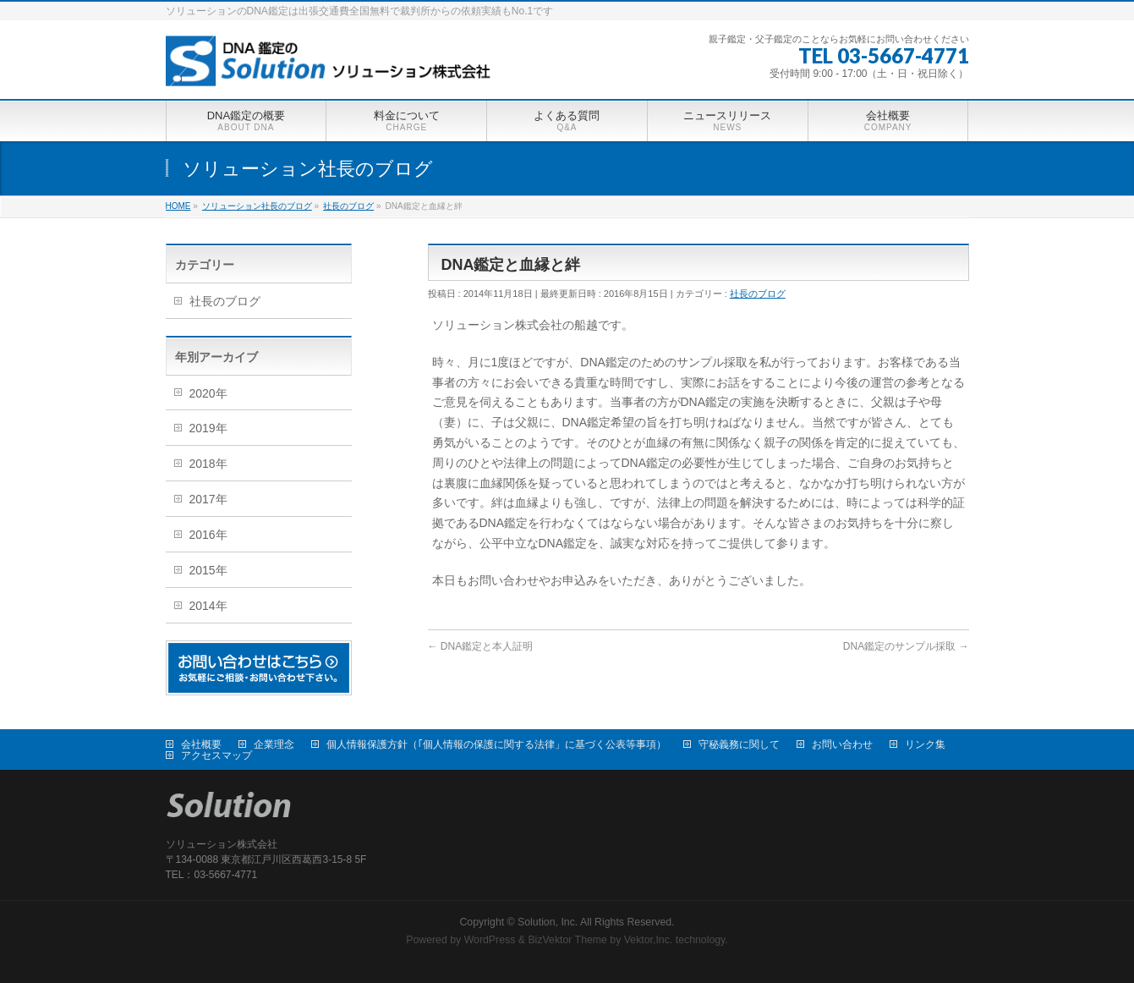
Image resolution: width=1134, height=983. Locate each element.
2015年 (208, 570)
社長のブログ (758, 293)
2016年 (208, 534)
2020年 (208, 393)
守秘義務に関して (739, 744)
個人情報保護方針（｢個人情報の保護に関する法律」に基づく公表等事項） (496, 744)
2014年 (208, 605)
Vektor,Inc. (648, 940)
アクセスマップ (216, 755)
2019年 (208, 428)
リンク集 (925, 744)
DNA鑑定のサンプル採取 (906, 646)
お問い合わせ (842, 744)
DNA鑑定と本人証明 (481, 646)
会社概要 (201, 744)
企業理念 (274, 744)
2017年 (208, 499)
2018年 (208, 463)
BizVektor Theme (567, 940)
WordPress (490, 940)
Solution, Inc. (548, 922)
